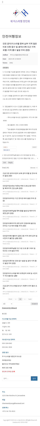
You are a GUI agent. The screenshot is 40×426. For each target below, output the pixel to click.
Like (5, 147)
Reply (10, 162)
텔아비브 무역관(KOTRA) (10, 364)
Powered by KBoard (9, 308)
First (10, 299)
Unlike (6, 150)
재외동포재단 (6, 360)
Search (35, 304)
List (4, 162)
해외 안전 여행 (7, 368)
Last (29, 299)
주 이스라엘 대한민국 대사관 (11, 356)
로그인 (4, 313)
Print (34, 147)
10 (20, 299)
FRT (26, 422)
